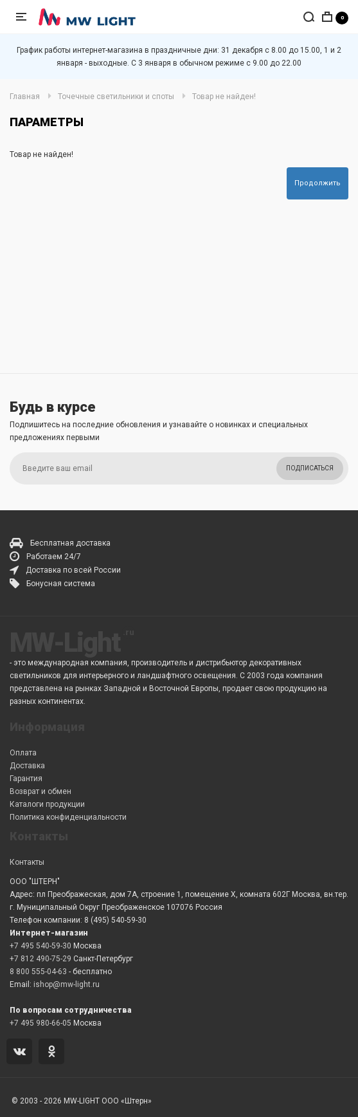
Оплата (23, 752)
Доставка (27, 765)
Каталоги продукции (47, 804)
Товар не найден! (224, 96)
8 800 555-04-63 (38, 971)
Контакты (27, 862)
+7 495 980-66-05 (40, 1023)
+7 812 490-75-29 (40, 958)
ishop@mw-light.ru (66, 984)
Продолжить (317, 183)
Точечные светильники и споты (116, 96)
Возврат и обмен (40, 791)
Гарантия (26, 778)
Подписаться (310, 468)
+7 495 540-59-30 (40, 945)
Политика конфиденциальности (68, 817)
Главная (25, 96)
